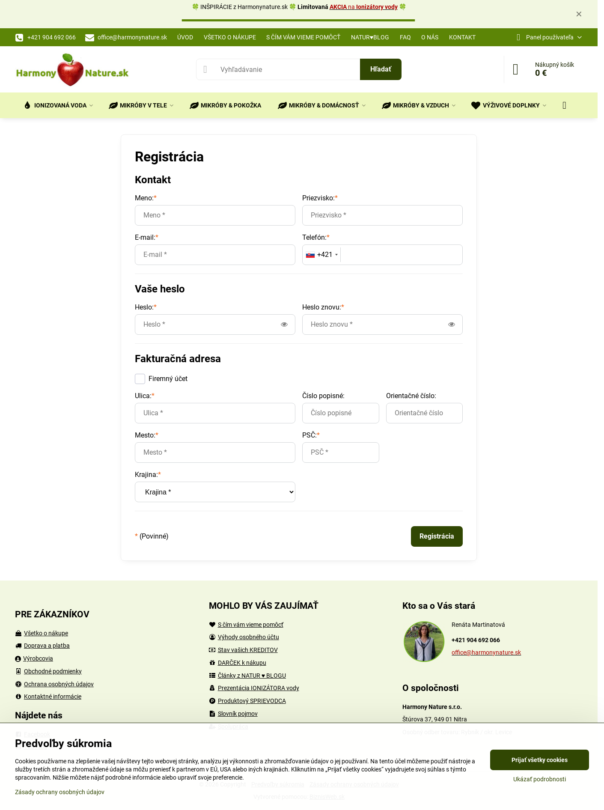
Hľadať (380, 69)
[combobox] (322, 255)
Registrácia (437, 536)
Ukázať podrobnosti (539, 779)
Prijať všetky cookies (540, 759)
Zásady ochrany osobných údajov (59, 792)
